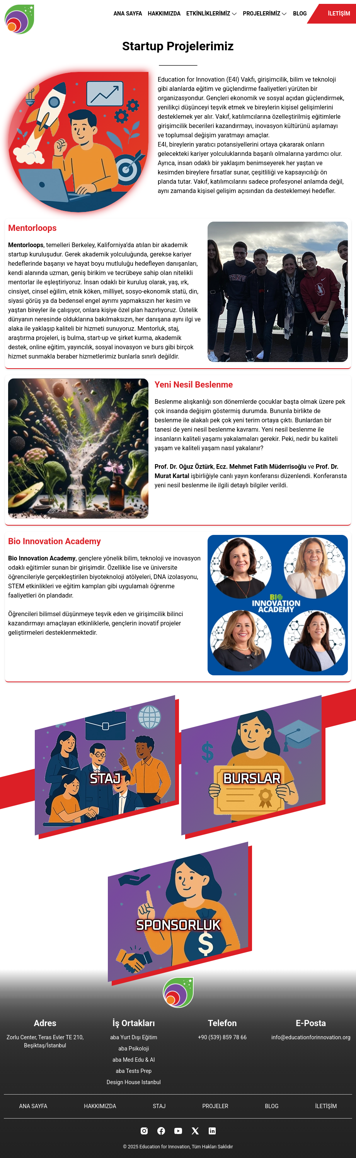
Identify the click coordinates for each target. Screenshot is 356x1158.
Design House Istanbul (134, 1082)
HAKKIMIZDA (164, 13)
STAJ (159, 1106)
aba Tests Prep (134, 1071)
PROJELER (215, 1106)
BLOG (300, 13)
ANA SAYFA (128, 13)
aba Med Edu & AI (133, 1060)
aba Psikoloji (133, 1048)
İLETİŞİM (339, 13)
